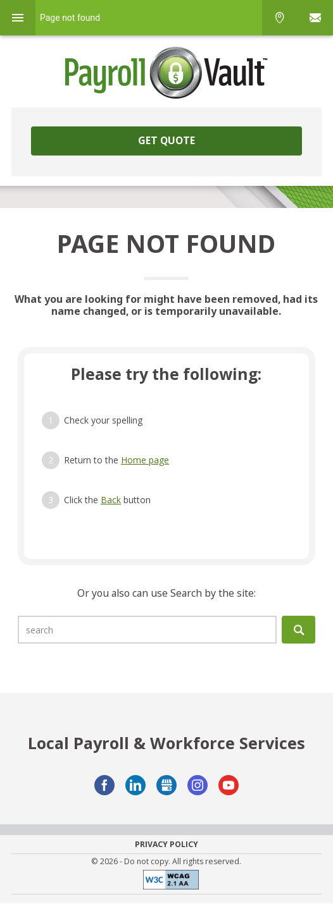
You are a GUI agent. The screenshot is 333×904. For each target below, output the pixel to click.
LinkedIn (135, 785)
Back (111, 500)
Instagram (197, 785)
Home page (145, 460)
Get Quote (166, 140)
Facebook (104, 785)
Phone (280, 17)
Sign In (315, 17)
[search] (147, 630)
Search (298, 630)
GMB (166, 785)
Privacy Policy (166, 845)
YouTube (228, 785)
